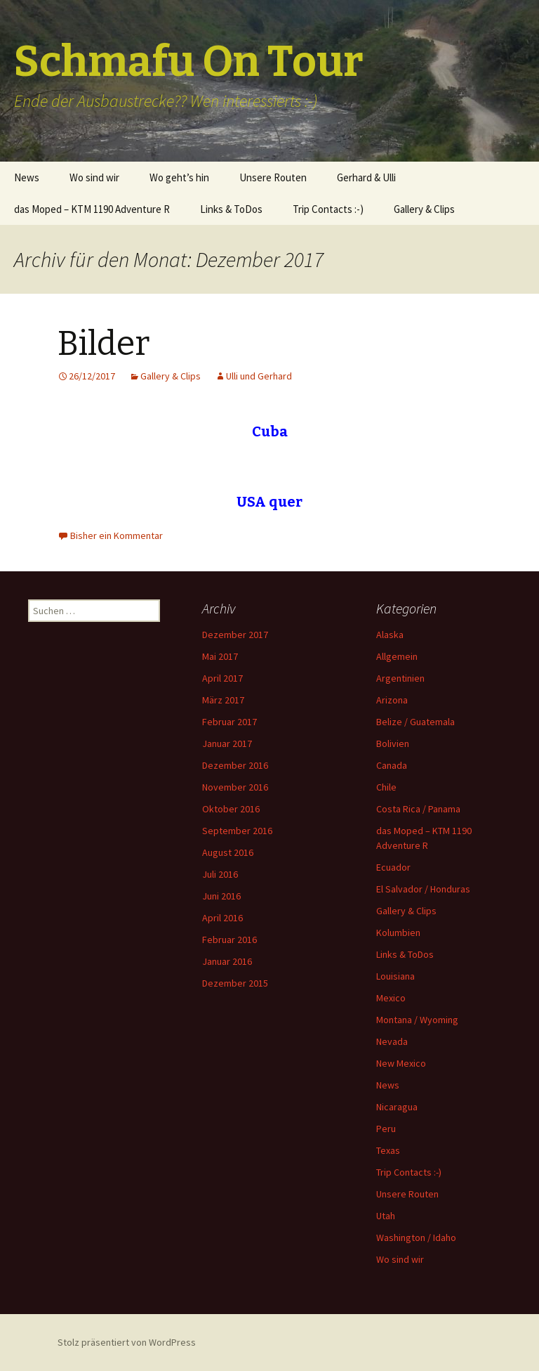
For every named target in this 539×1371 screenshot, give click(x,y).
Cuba (270, 431)
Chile (386, 787)
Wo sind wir (94, 177)
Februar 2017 (229, 721)
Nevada (392, 1041)
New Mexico (401, 1063)
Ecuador (393, 867)
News (26, 177)
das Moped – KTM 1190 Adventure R (92, 209)
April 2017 (222, 678)
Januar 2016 (227, 961)
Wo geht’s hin (179, 177)
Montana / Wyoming (417, 1019)
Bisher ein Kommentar (116, 535)
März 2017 (223, 700)
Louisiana (395, 976)
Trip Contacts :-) (328, 209)
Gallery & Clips (424, 209)
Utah (385, 1215)
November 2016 (235, 787)
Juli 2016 (220, 874)
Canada (391, 765)
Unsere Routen (273, 177)
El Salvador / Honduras (423, 889)
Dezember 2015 (235, 983)
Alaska (390, 634)
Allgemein (397, 656)
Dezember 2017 (235, 634)
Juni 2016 (221, 896)
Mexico (391, 998)
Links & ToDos (231, 209)
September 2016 (237, 830)
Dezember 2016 (235, 765)
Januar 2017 (227, 743)
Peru (386, 1128)
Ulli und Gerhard (259, 376)
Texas (388, 1150)
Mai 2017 (220, 656)
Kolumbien (398, 932)
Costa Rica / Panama (418, 809)
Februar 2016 (229, 939)
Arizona (392, 700)
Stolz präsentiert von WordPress (127, 1342)
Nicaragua (397, 1106)
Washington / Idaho (416, 1237)
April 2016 (222, 917)
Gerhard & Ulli (366, 177)
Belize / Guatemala (415, 721)
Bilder (103, 343)
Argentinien (400, 678)
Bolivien (392, 743)
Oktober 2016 (231, 809)
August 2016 (227, 852)
